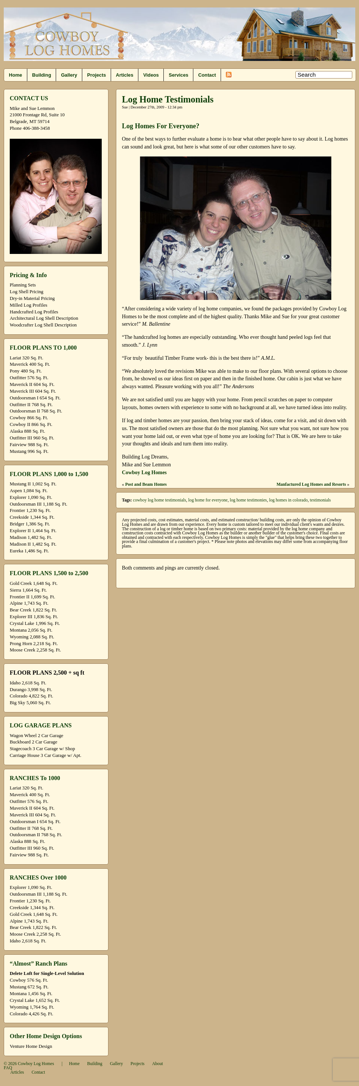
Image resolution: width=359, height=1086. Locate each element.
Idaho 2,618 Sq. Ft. (28, 682)
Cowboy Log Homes (144, 472)
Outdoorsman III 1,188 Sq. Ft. (38, 504)
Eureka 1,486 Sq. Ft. (29, 550)
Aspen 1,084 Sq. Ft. (28, 490)
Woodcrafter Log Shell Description (43, 325)
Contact (207, 75)
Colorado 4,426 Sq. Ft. (31, 1013)
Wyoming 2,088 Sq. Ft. (32, 636)
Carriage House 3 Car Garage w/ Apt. (46, 755)
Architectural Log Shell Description (44, 318)
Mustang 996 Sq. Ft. (29, 451)
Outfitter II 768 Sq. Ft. (31, 404)
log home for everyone (207, 500)
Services (178, 75)
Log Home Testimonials (168, 99)
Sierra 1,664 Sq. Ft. (28, 590)
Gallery (69, 75)
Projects (96, 75)
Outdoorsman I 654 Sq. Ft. (35, 398)
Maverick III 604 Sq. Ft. (33, 391)
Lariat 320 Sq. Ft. (26, 358)
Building (41, 75)
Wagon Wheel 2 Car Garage (36, 735)
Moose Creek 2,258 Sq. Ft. (35, 650)
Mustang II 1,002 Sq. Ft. (33, 484)
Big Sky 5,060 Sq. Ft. (30, 702)
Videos (151, 75)
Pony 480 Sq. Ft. (26, 371)
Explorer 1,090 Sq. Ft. (31, 497)
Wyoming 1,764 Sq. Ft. (32, 1007)
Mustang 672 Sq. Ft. (29, 987)
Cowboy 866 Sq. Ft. (29, 417)
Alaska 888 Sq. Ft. (27, 431)
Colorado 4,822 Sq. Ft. (31, 696)
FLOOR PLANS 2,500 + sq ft (47, 672)
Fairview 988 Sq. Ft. (29, 444)
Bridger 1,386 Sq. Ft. (30, 524)
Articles (125, 75)
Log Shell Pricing (26, 291)
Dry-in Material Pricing (32, 298)
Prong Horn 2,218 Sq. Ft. (34, 643)
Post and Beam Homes (146, 484)
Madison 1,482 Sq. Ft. (31, 537)
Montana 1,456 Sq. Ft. (31, 993)
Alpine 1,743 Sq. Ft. (29, 603)
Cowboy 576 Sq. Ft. (29, 980)
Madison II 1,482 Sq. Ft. (33, 544)
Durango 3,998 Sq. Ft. (31, 689)
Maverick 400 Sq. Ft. (30, 364)
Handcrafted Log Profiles (34, 312)
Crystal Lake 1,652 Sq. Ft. (35, 1000)
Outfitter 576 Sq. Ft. (29, 377)
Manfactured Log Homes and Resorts (311, 484)
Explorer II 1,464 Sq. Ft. (33, 530)
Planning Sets (23, 285)
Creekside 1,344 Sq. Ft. (32, 517)
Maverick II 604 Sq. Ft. (32, 384)
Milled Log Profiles (28, 305)
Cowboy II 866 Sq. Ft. (31, 424)
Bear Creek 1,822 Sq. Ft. (33, 610)
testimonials (320, 500)
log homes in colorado (288, 500)
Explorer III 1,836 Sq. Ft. (34, 616)
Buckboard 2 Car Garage (33, 742)
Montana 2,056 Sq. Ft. (31, 630)
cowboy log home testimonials (159, 500)
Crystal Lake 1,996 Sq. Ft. (35, 623)
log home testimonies (248, 500)
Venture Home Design (31, 1046)
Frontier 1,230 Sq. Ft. (30, 510)
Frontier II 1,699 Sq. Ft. (32, 596)
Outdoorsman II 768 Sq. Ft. (36, 411)
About (157, 1063)
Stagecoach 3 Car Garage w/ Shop (42, 748)
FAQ (8, 1067)
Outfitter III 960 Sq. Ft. (32, 438)
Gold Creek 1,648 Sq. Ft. (34, 583)
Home (15, 75)
